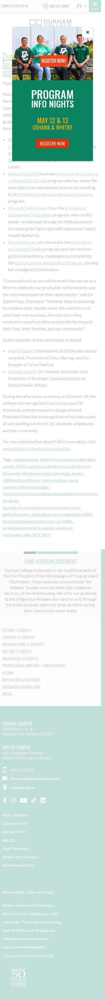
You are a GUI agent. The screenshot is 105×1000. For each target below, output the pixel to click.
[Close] (87, 32)
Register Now (52, 143)
